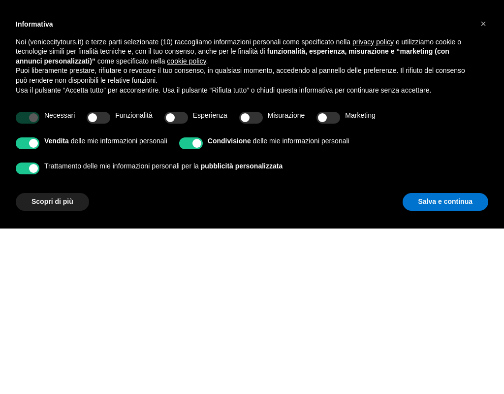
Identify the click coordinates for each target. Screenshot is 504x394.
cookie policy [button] (186, 61)
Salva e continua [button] (445, 201)
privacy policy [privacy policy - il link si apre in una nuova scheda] (373, 42)
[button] (483, 24)
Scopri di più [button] (52, 201)
